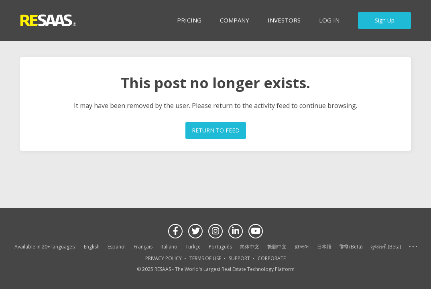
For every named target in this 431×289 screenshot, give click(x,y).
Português (220, 246)
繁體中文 (277, 246)
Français (143, 246)
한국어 (302, 246)
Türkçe (193, 246)
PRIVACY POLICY (163, 258)
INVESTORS (284, 20)
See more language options (413, 247)
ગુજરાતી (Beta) (385, 246)
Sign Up (384, 20)
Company (234, 20)
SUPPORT (239, 258)
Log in (329, 20)
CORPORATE (272, 258)
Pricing (189, 20)
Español (117, 246)
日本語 (324, 246)
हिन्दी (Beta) (351, 246)
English (92, 246)
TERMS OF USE (205, 258)
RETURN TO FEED (216, 130)
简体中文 (249, 246)
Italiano (169, 246)
